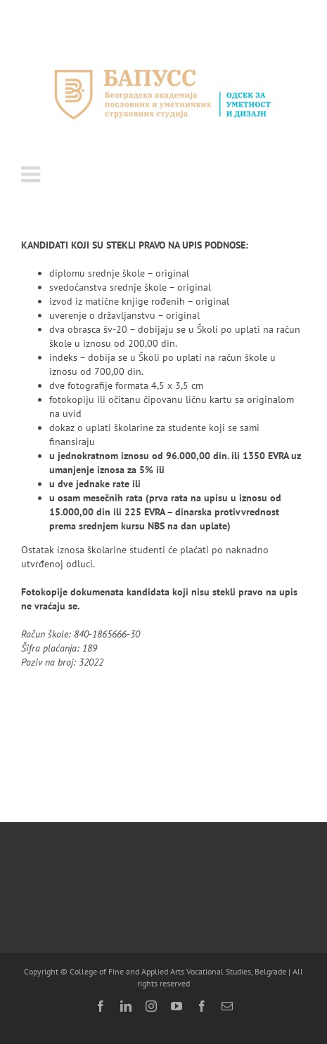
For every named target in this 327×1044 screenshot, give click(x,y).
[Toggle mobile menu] (32, 174)
